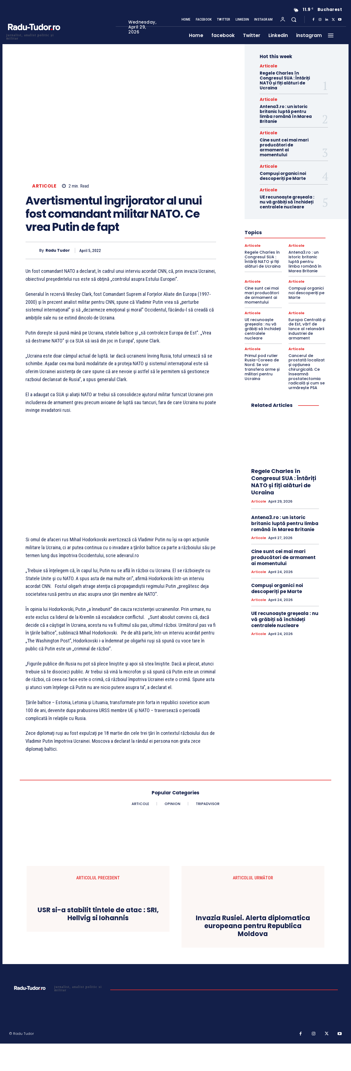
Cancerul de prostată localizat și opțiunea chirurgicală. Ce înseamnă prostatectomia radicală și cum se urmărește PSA (306, 372)
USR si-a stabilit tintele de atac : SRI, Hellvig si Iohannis (98, 914)
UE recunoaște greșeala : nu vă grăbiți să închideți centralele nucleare (287, 202)
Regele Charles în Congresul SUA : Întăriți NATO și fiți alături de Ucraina (285, 80)
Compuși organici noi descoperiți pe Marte (283, 176)
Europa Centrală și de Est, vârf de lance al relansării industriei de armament (306, 329)
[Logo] (59, 988)
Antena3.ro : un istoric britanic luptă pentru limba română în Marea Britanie (286, 114)
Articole (44, 186)
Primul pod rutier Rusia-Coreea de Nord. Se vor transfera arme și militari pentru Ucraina (262, 367)
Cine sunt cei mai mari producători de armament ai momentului (284, 147)
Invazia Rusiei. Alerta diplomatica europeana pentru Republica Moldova (253, 926)
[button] (293, 19)
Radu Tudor (58, 250)
